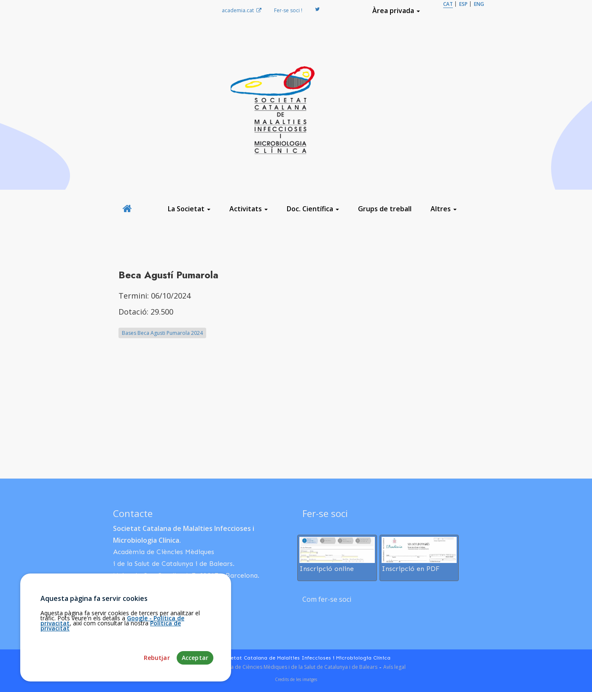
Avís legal (394, 666)
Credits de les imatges (296, 679)
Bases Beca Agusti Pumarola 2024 (162, 333)
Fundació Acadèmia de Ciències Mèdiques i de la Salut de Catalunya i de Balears (281, 666)
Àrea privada (396, 10)
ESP (463, 4)
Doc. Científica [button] (313, 208)
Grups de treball (385, 208)
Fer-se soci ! (288, 10)
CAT (448, 4)
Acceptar (195, 683)
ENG (479, 4)
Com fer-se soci (326, 599)
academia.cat (241, 10)
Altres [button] (444, 208)
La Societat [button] (189, 208)
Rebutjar (157, 683)
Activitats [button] (248, 208)
